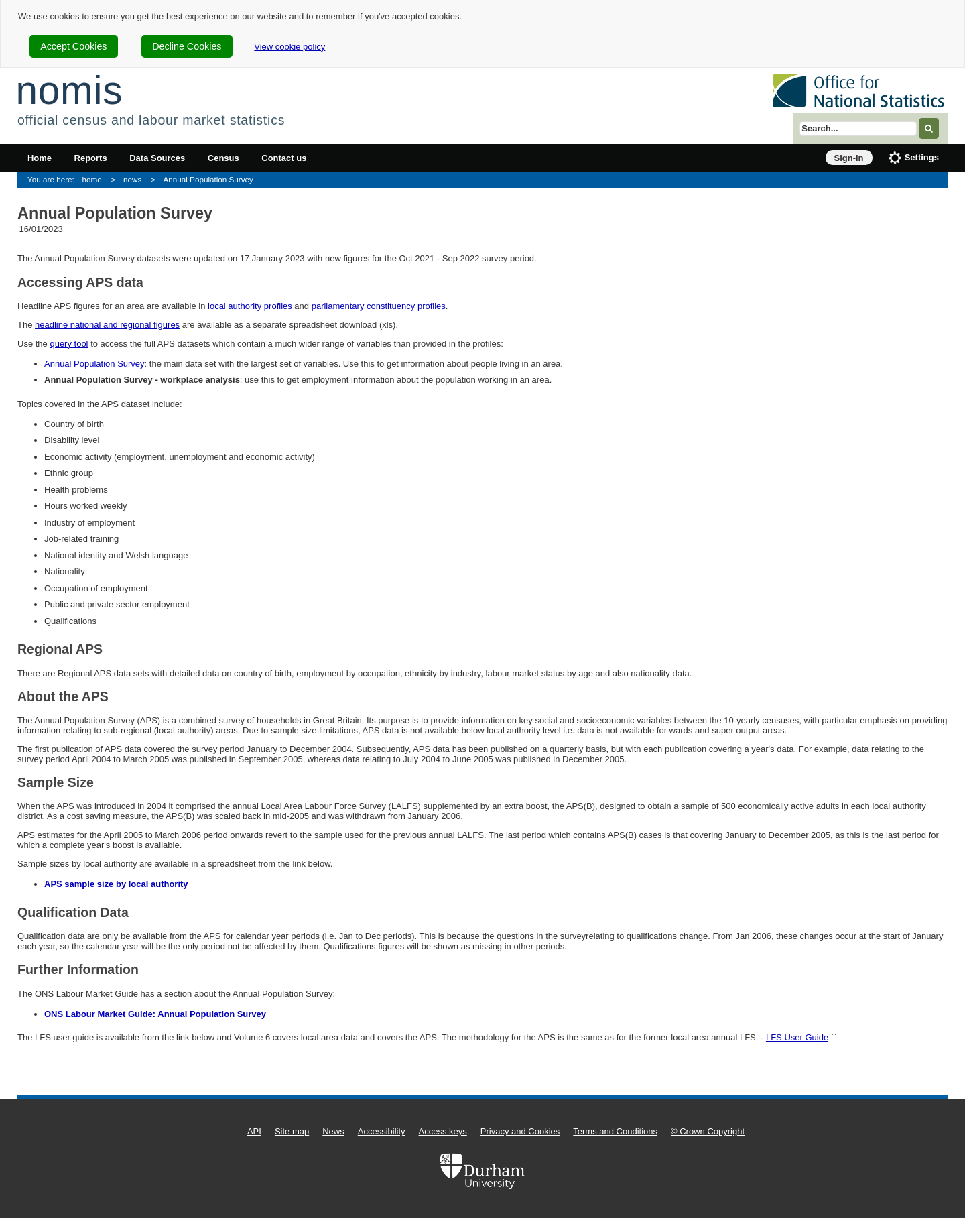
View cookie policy (289, 47)
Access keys (443, 1131)
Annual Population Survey (208, 179)
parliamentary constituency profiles (379, 306)
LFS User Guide (797, 1037)
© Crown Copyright (708, 1131)
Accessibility (381, 1131)
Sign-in (849, 158)
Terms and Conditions (615, 1131)
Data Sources (157, 158)
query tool (69, 344)
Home (39, 158)
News (333, 1131)
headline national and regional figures (107, 325)
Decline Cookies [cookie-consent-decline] (186, 46)
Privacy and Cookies (520, 1131)
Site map (292, 1131)
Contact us (283, 158)
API (254, 1131)
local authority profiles (250, 306)
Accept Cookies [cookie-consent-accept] (73, 46)
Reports (90, 158)
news (132, 179)
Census (223, 158)
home (92, 179)
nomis (69, 90)
